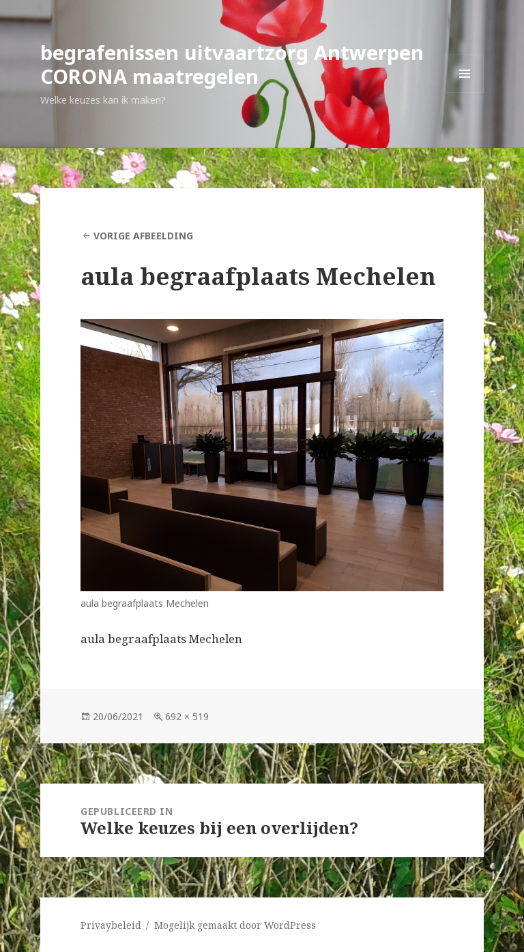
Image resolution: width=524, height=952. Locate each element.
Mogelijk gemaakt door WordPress (235, 925)
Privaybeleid (111, 925)
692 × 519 (187, 716)
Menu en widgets (465, 92)
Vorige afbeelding (143, 235)
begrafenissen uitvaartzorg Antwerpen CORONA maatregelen (232, 64)
